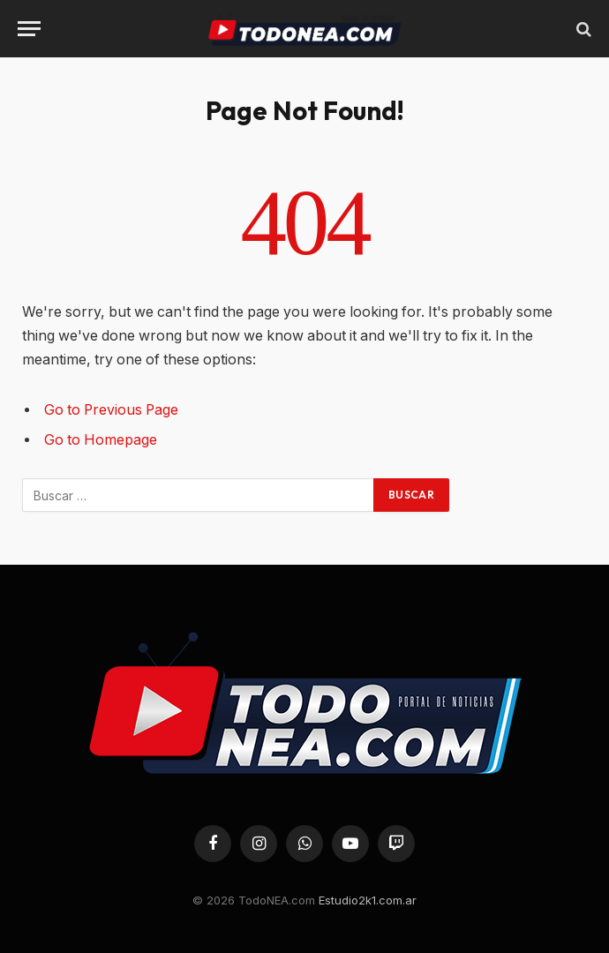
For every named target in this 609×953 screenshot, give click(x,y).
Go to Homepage (100, 439)
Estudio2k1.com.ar (368, 900)
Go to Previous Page (111, 409)
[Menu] (29, 29)
